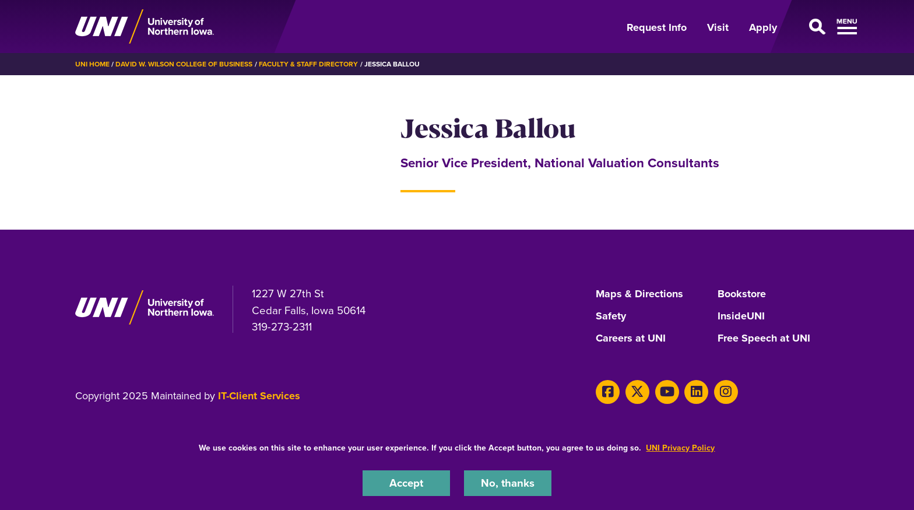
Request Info (657, 27)
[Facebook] (608, 392)
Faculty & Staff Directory (308, 64)
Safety (611, 316)
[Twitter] (637, 392)
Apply (763, 27)
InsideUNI (741, 316)
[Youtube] (667, 392)
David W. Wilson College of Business (183, 64)
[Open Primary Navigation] (814, 26)
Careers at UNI (631, 339)
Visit (718, 27)
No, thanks (508, 483)
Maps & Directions (639, 294)
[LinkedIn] (696, 392)
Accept (406, 483)
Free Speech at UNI (764, 339)
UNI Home (92, 64)
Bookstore (742, 294)
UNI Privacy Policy (680, 448)
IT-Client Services (259, 395)
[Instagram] (726, 392)
